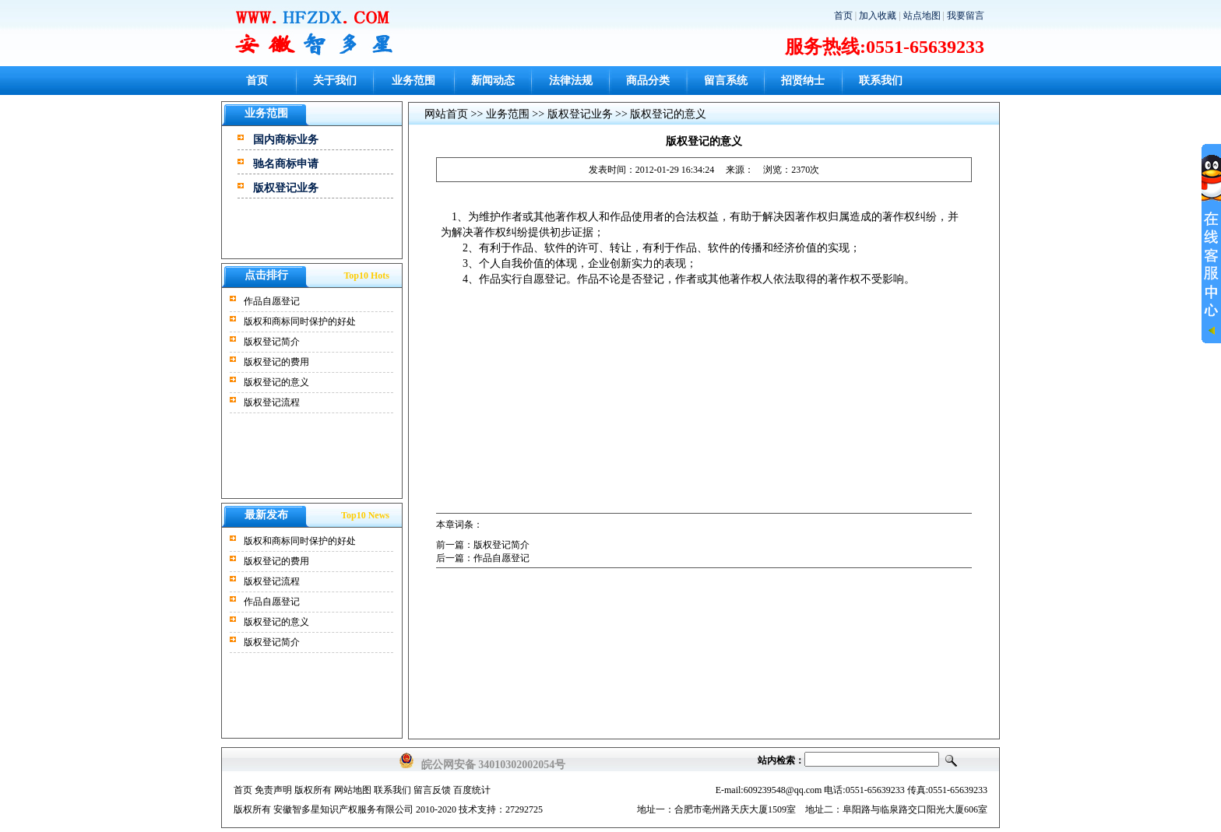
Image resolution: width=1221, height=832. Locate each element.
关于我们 (335, 80)
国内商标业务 (285, 140)
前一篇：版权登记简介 (483, 544)
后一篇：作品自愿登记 (483, 558)
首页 (843, 15)
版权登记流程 (272, 402)
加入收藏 (877, 15)
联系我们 (881, 80)
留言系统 (726, 80)
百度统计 (472, 790)
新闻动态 (493, 80)
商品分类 (648, 80)
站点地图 (922, 15)
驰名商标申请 (285, 164)
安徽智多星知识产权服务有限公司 (343, 809)
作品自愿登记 (272, 301)
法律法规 (571, 80)
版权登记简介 (272, 341)
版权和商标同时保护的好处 (300, 321)
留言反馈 (432, 790)
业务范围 (413, 80)
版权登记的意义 (276, 382)
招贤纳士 (803, 80)
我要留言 (965, 15)
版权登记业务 (285, 188)
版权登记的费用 (276, 361)
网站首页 (446, 114)
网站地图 (352, 790)
